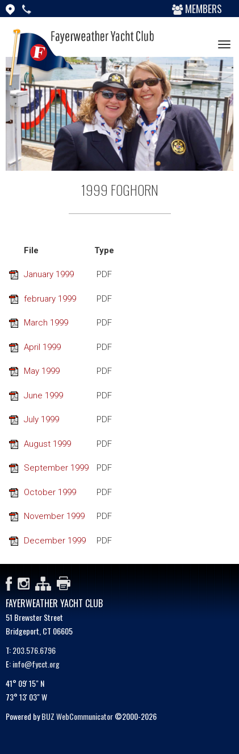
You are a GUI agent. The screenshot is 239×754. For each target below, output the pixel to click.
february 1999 (50, 299)
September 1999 (56, 468)
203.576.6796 (34, 650)
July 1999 (41, 419)
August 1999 (47, 444)
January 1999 (49, 274)
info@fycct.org (36, 664)
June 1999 (43, 395)
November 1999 (54, 516)
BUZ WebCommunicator (77, 716)
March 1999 (46, 323)
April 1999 (42, 347)
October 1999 (50, 492)
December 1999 (55, 540)
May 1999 (42, 371)
